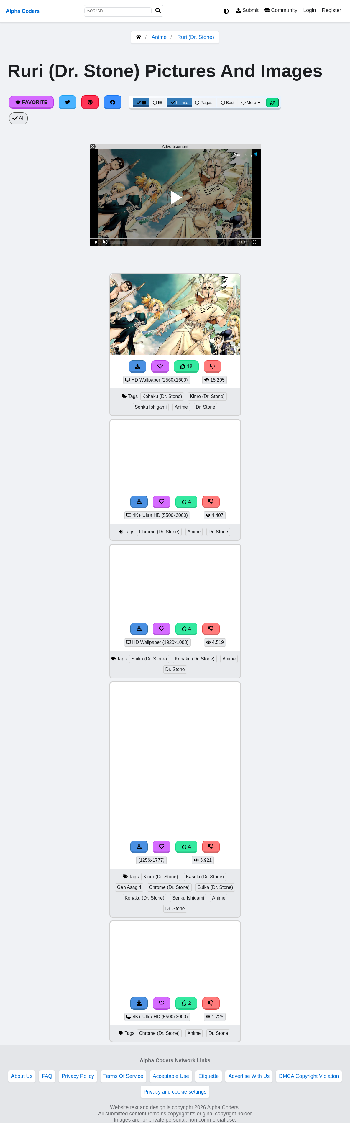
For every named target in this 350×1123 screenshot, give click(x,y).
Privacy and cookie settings (175, 1092)
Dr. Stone (205, 407)
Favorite (31, 102)
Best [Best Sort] (227, 102)
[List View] (157, 102)
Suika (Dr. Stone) (149, 658)
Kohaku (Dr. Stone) (162, 396)
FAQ (47, 1076)
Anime (159, 37)
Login (309, 10)
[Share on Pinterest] (90, 102)
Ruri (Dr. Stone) (195, 37)
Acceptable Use (171, 1076)
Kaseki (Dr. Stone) (205, 876)
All (18, 118)
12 (186, 366)
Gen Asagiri (129, 887)
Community (280, 10)
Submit (247, 10)
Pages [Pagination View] (203, 102)
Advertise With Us (249, 1076)
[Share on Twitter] (67, 102)
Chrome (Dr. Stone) (159, 531)
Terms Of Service (123, 1076)
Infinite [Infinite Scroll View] (179, 102)
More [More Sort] (251, 102)
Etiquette (208, 1076)
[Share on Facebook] (112, 102)
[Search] (158, 10)
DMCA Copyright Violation (309, 1076)
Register (331, 10)
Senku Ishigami (151, 407)
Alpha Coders (23, 11)
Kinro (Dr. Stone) (207, 396)
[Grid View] (141, 102)
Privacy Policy (78, 1076)
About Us (21, 1076)
